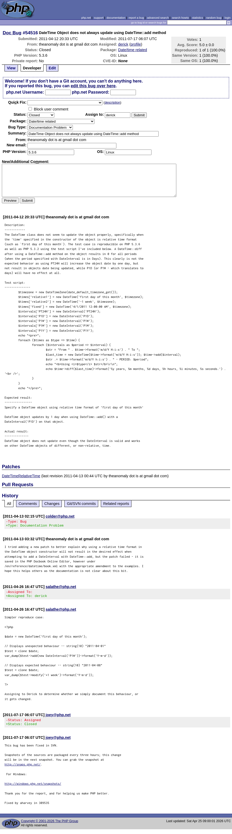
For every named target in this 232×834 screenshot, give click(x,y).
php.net (86, 17)
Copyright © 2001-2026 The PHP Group (49, 826)
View (11, 68)
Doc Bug (12, 32)
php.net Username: (25, 92)
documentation (116, 17)
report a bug (136, 17)
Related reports (116, 504)
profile (136, 44)
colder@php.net (60, 516)
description (112, 102)
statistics (197, 17)
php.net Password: (90, 92)
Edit (52, 68)
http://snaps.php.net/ (22, 769)
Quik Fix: (17, 102)
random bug (213, 17)
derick (123, 44)
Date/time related (132, 50)
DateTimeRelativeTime (21, 476)
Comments (27, 504)
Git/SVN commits (81, 504)
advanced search (158, 17)
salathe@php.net (61, 588)
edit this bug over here (93, 86)
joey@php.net (58, 718)
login (228, 17)
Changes (52, 504)
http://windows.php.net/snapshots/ (32, 788)
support (98, 17)
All (9, 504)
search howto (180, 17)
